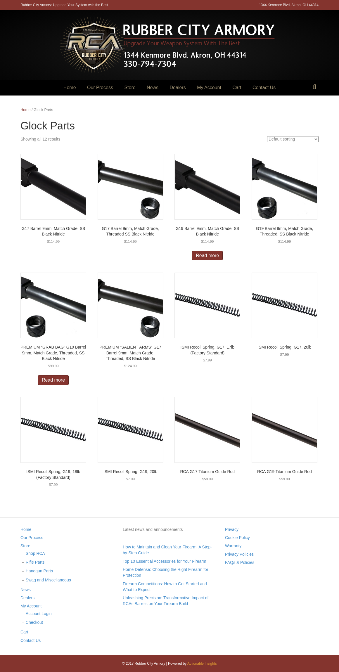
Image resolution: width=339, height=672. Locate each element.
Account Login (39, 613)
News (152, 87)
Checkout (34, 622)
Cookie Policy (237, 537)
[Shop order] (293, 139)
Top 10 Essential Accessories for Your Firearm (164, 561)
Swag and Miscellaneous (48, 580)
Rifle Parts (35, 562)
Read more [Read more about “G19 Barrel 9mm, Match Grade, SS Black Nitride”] (207, 255)
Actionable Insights (202, 663)
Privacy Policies (239, 554)
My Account (209, 87)
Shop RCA (35, 553)
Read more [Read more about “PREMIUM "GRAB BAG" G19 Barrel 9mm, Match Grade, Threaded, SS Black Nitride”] (53, 379)
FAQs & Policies (239, 562)
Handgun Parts (39, 571)
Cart (236, 87)
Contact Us (264, 87)
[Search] (315, 87)
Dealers (178, 87)
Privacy (231, 529)
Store (129, 87)
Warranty (233, 545)
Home (69, 87)
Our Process (100, 87)
